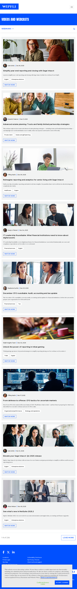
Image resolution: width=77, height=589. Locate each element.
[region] (37, 576)
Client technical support (34, 562)
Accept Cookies (62, 582)
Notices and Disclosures (10, 564)
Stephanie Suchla (13, 288)
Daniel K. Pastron (13, 119)
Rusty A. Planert (13, 230)
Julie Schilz (11, 65)
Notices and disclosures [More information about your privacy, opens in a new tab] (49, 577)
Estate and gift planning (23, 135)
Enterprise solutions (18, 79)
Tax (19, 304)
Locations (6, 557)
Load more (68, 538)
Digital (6, 79)
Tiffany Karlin (12, 174)
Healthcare (7, 190)
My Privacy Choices (33, 560)
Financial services (9, 248)
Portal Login (6, 560)
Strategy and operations (32, 411)
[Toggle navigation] (38, 29)
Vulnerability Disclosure (34, 557)
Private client (8, 135)
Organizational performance (13, 411)
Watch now (9, 85)
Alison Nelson (12, 506)
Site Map (5, 562)
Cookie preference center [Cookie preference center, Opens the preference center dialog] (43, 583)
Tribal (6, 355)
